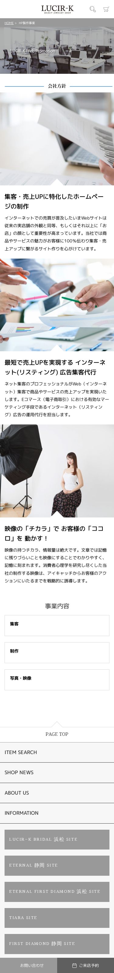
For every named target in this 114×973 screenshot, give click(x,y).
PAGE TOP (57, 734)
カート (106, 9)
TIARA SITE (23, 918)
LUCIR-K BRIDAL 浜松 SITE (43, 839)
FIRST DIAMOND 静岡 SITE (42, 944)
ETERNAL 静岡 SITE (33, 865)
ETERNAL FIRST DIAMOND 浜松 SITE (54, 892)
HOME (9, 23)
